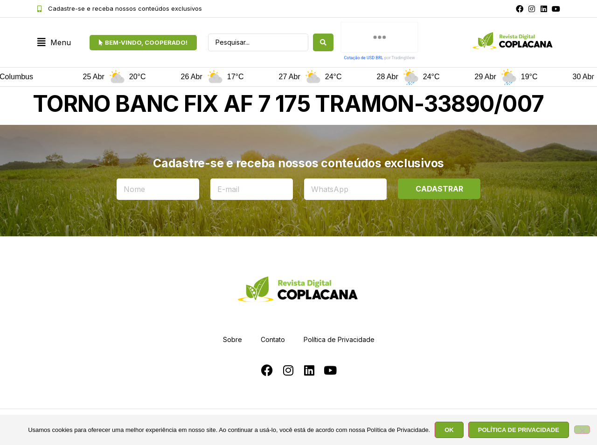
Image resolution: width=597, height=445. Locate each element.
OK (449, 429)
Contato (273, 339)
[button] (54, 42)
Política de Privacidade (339, 339)
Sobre (232, 339)
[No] (582, 429)
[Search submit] (323, 42)
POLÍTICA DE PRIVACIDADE (518, 429)
